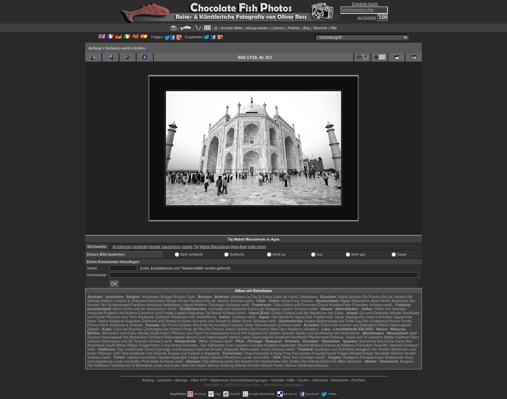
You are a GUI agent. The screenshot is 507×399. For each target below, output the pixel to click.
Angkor (310, 321)
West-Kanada (265, 325)
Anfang (95, 48)
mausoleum (170, 247)
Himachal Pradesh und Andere (112, 313)
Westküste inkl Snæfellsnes (193, 317)
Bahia (342, 297)
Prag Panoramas (297, 353)
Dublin (276, 313)
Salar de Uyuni (285, 297)
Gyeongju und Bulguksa (175, 349)
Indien (139, 48)
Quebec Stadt (242, 325)
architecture (122, 247)
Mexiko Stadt (148, 333)
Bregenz (407, 361)
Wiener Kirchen (247, 365)
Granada (255, 345)
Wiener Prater (272, 365)
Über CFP (199, 380)
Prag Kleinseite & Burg (263, 353)
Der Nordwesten (267, 361)
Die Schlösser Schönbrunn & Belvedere (119, 365)
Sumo (247, 321)
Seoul (265, 349)
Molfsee (200, 305)
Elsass (322, 305)
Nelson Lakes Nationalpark (251, 337)
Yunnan (306, 301)
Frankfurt (137, 305)
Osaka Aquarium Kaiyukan (119, 321)
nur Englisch (367, 18)
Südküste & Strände (126, 325)
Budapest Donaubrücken (363, 357)
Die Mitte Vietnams (346, 361)
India (251, 247)
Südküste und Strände (148, 353)
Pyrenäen (360, 305)
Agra (234, 247)
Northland (299, 337)
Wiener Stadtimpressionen (306, 365)
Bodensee (400, 301)
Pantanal (197, 301)
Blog (306, 28)
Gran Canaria (236, 345)
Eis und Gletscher (374, 313)
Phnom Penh (98, 325)
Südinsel (402, 337)
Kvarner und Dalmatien (358, 325)
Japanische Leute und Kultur (368, 317)
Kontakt (277, 380)
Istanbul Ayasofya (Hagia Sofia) (183, 357)
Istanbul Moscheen (225, 357)
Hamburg (153, 305)
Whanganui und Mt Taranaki (124, 341)
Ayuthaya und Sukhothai (335, 349)
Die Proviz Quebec (176, 325)
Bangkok (363, 349)
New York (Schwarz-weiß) (304, 357)
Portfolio (294, 28)
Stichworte (339, 380)
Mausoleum (220, 247)
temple (154, 247)
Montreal (200, 325)
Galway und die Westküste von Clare (313, 313)
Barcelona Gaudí (101, 345)
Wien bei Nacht (194, 365)
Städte (388, 337)
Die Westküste (135, 337)
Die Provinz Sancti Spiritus (227, 329)
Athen (118, 309)
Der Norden (381, 349)
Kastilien (271, 345)
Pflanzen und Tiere (121, 317)
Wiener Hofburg (221, 365)
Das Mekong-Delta (217, 361)
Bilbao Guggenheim (143, 345)
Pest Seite (150, 361)
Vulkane (93, 341)
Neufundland (218, 325)
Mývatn (396, 313)
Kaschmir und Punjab (156, 313)
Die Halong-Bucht (315, 361)
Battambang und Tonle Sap (339, 321)
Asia (242, 247)
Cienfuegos (152, 329)
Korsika (335, 305)
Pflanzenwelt (318, 337)
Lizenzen (278, 28)
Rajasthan (196, 313)
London (287, 309)
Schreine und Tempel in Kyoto (166, 321)
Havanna (295, 329)
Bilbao (121, 345)
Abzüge (181, 380)
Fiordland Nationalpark (166, 337)
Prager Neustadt (376, 353)
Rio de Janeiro (217, 301)
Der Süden (291, 361)
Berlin (386, 301)
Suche (303, 380)
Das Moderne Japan (288, 317)
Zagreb (93, 329)
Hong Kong (290, 301)
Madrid (303, 345)
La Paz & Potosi (259, 297)
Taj (196, 247)
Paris (347, 305)
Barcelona (367, 341)
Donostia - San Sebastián (203, 345)
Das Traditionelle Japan (325, 317)
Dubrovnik (329, 325)
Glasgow (273, 309)
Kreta (172, 309)
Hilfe (333, 28)
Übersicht (320, 28)
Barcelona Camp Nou (394, 341)
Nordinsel (282, 337)
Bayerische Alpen (365, 301)
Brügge (166, 297)
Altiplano (238, 297)
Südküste (162, 317)
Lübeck (187, 305)
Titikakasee (308, 297)
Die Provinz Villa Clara (268, 329)
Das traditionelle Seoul (135, 349)
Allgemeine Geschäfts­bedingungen (239, 380)
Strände (288, 333)
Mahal (205, 247)
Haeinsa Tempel (209, 349)
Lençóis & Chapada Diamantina (139, 301)
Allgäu (345, 301)
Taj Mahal (213, 313)
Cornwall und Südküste (227, 309)
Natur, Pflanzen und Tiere (181, 333)
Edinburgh (255, 309)
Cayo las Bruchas (127, 329)
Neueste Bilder (232, 28)
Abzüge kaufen (257, 28)
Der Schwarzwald (114, 305)
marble (187, 247)
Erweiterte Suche (365, 4)
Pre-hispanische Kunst (221, 333)
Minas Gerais (178, 301)
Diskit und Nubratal (390, 309)
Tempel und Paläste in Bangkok (193, 353)
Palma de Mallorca (340, 345)
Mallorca (317, 345)
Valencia (396, 345)
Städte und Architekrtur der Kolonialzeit (328, 333)
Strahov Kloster (403, 353)
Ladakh (181, 313)
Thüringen (216, 305)
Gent (191, 297)
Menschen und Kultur (119, 333)
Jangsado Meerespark (241, 349)
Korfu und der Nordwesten (145, 309)
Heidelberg (171, 305)
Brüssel (179, 297)
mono (261, 247)
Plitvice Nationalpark (394, 325)
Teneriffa (380, 345)
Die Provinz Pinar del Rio (183, 329)
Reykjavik (146, 317)
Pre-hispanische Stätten (260, 333)
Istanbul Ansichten (142, 357)
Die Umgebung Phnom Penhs (387, 321)
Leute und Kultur (256, 357)
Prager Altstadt (349, 353)
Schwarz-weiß (117, 48)
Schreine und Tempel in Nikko (216, 321)
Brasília (355, 297)
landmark (140, 247)
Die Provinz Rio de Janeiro (384, 297)
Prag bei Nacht (324, 353)
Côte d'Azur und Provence (294, 305)
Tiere (414, 337)
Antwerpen (151, 297)
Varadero (311, 329)
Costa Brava (171, 345)
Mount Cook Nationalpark (207, 337)
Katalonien (288, 345)
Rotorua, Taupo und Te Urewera (356, 337)
